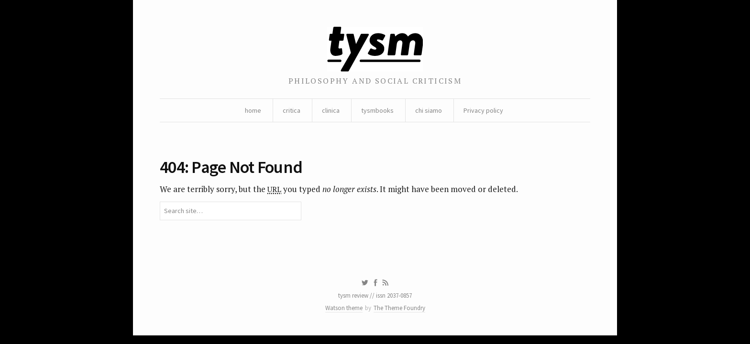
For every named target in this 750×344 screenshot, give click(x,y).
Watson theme (344, 308)
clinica (331, 110)
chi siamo (428, 110)
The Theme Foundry (399, 308)
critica (291, 110)
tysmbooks (377, 110)
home (253, 110)
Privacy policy (483, 110)
